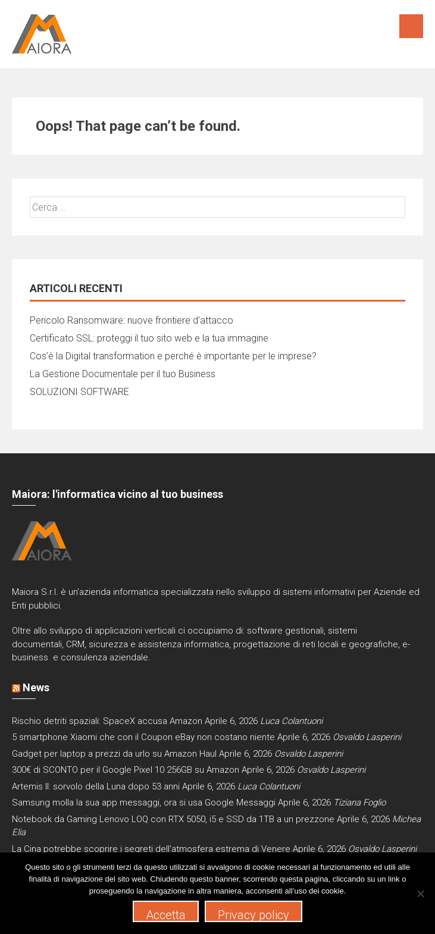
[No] (420, 893)
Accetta (166, 915)
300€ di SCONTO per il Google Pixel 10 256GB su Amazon (125, 769)
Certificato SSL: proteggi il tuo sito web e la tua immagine (149, 338)
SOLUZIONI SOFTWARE (79, 391)
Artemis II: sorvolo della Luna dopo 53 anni (96, 786)
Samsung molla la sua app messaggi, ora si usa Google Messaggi (144, 802)
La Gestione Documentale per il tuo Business (122, 374)
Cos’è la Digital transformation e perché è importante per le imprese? (173, 356)
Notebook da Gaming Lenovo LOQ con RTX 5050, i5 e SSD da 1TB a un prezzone (173, 819)
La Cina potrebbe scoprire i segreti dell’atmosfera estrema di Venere (151, 849)
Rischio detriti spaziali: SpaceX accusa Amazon (107, 721)
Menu (411, 26)
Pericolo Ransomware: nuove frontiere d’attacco (131, 320)
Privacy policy (253, 915)
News (36, 687)
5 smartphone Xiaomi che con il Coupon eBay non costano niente (143, 737)
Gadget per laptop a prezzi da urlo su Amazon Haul (114, 753)
